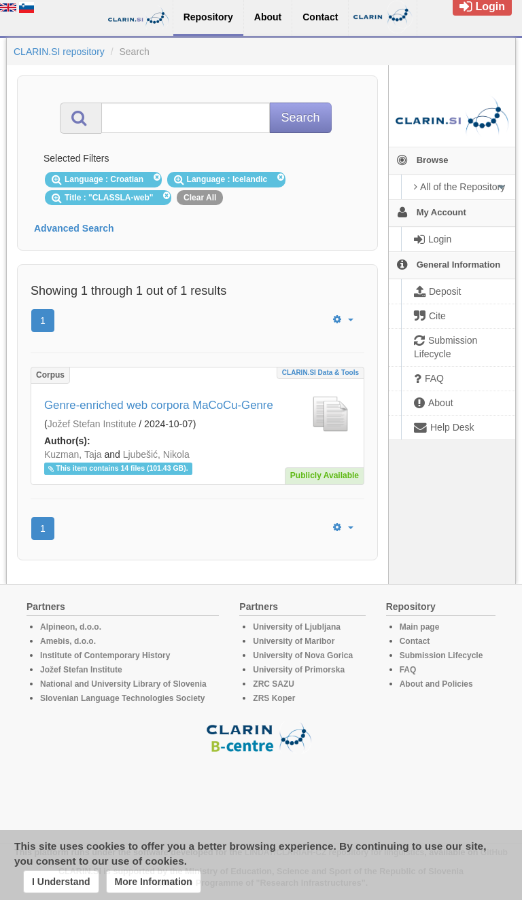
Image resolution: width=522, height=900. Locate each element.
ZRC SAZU (273, 684)
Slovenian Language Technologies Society (122, 698)
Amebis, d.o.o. (68, 641)
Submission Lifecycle (441, 655)
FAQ (408, 669)
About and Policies (436, 684)
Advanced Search (74, 228)
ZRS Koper (274, 698)
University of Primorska (299, 669)
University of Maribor (293, 641)
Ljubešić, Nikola (156, 454)
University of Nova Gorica (303, 655)
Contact (415, 641)
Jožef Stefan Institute (92, 423)
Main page (420, 627)
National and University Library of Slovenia (123, 684)
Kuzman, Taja (73, 454)
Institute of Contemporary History (105, 655)
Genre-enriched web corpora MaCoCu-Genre (158, 405)
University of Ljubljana (297, 627)
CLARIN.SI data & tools (320, 372)
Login (482, 6)
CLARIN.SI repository (59, 51)
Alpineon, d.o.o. (70, 627)
